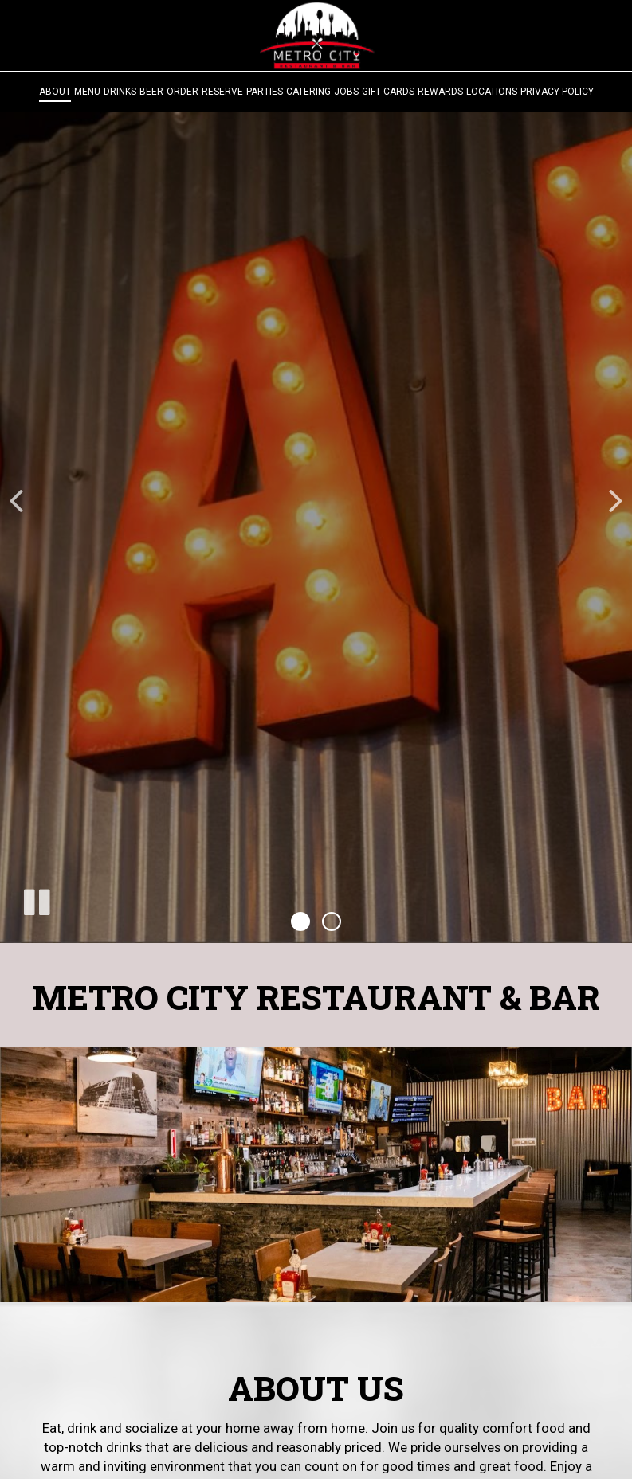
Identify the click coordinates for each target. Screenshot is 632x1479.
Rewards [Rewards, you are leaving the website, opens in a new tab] (440, 91)
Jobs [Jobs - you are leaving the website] (346, 91)
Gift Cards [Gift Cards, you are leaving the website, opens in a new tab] (388, 91)
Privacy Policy (557, 91)
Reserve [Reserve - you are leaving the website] (222, 91)
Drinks (120, 91)
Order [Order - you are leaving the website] (182, 91)
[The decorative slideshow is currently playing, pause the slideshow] (36, 899)
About (55, 91)
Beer (151, 91)
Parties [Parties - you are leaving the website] (264, 91)
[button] (300, 921)
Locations (491, 91)
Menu (87, 91)
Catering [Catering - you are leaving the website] (308, 91)
